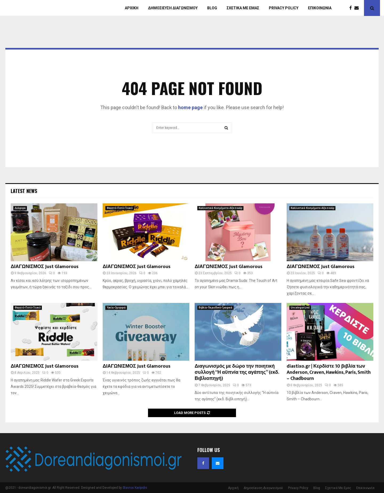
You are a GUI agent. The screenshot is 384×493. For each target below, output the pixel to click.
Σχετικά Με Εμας (338, 488)
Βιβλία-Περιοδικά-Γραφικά (215, 307)
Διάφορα (20, 208)
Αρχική (131, 8)
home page (190, 107)
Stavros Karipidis (135, 488)
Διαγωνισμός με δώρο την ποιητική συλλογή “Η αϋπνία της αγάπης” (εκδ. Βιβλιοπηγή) (237, 372)
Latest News (24, 190)
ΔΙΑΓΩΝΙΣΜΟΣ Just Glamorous (44, 267)
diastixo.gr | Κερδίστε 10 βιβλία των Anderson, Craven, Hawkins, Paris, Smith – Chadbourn (329, 372)
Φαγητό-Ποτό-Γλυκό (120, 208)
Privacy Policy (283, 8)
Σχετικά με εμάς (243, 8)
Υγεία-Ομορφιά (116, 307)
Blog (212, 8)
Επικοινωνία (319, 8)
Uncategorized (300, 307)
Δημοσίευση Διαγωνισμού (173, 8)
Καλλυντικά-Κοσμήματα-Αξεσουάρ (220, 208)
